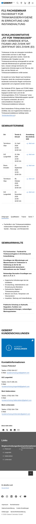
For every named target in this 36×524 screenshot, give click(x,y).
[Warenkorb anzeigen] (25, 3)
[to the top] (30, 473)
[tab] (5, 217)
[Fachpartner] (21, 3)
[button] (17, 3)
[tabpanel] (18, 225)
